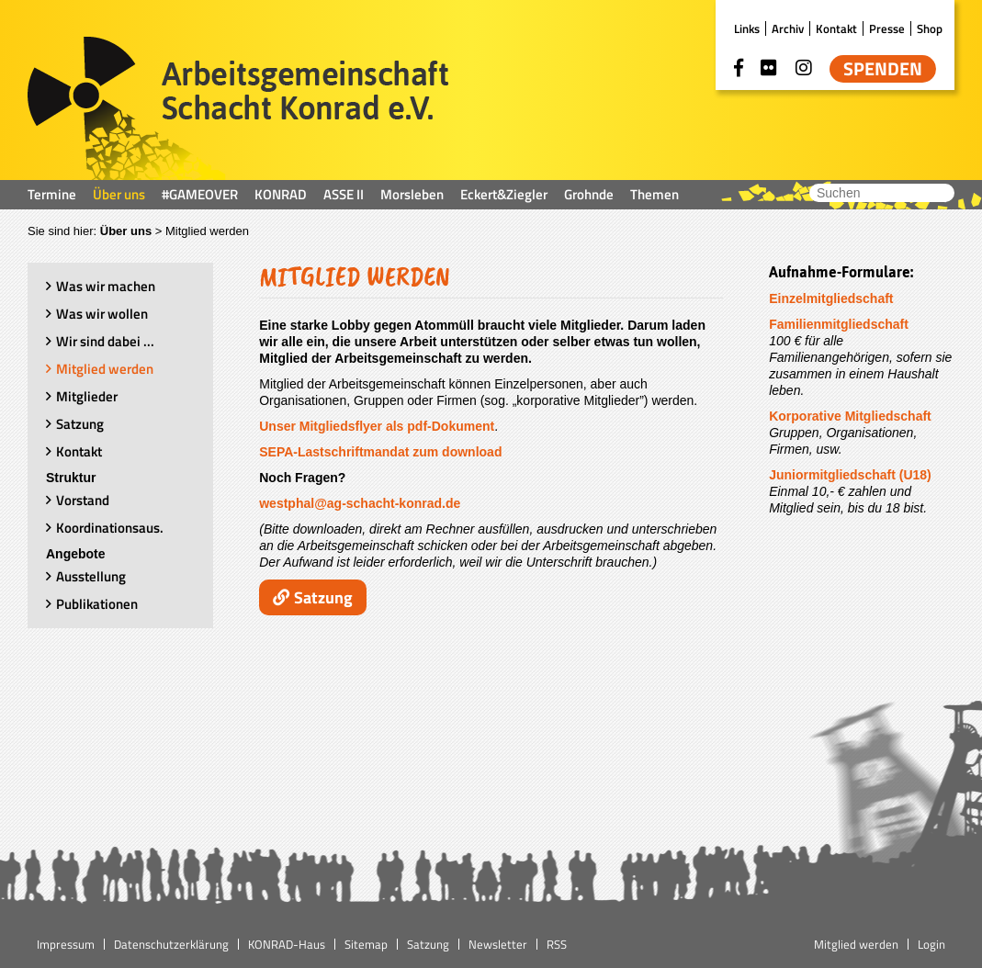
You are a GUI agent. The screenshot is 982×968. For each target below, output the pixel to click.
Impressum (66, 944)
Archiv (788, 28)
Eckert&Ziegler (503, 194)
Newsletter (497, 944)
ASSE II (343, 194)
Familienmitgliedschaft (839, 324)
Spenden (882, 69)
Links (747, 28)
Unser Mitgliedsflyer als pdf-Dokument (376, 426)
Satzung (80, 423)
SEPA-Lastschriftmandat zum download (380, 452)
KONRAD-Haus (286, 944)
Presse (887, 28)
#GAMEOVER (200, 194)
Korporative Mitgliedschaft (850, 416)
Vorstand (82, 500)
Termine (52, 194)
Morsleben (412, 194)
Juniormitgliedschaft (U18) (850, 474)
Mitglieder (87, 396)
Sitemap (366, 944)
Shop (929, 28)
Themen (654, 194)
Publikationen (97, 603)
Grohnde (589, 194)
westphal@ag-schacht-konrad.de (359, 503)
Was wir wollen (102, 313)
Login (931, 944)
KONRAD (280, 194)
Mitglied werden (104, 368)
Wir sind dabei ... (105, 341)
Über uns (119, 194)
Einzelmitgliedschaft (831, 298)
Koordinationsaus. (110, 527)
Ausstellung (91, 576)
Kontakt (836, 28)
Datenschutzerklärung (171, 944)
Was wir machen (105, 286)
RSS (557, 944)
